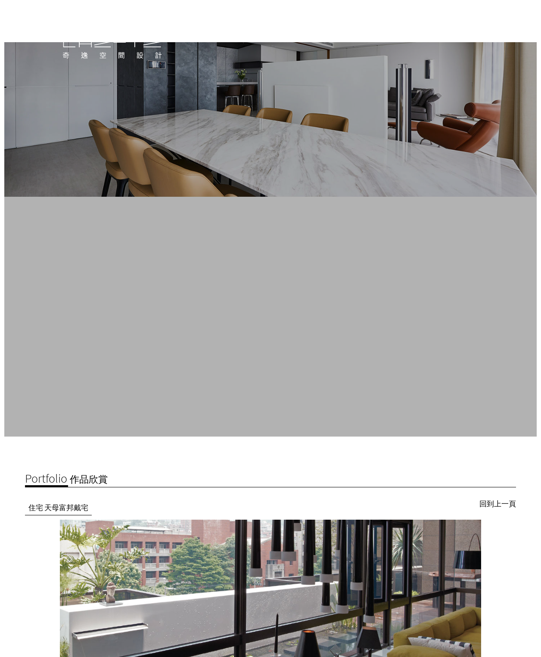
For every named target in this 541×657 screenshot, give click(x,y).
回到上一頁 (497, 492)
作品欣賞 (425, 38)
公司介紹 (388, 38)
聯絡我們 (462, 38)
